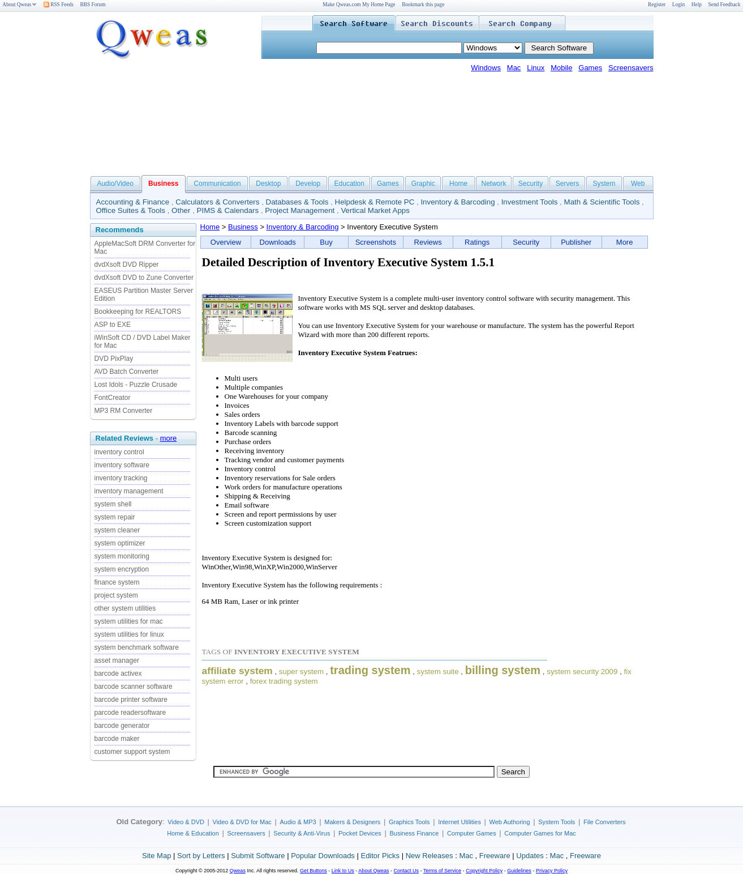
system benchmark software (137, 647)
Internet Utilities (459, 822)
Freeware (494, 855)
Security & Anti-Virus (301, 833)
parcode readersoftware (130, 713)
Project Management (299, 210)
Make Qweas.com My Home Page (359, 4)
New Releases (429, 855)
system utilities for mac (129, 621)
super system (301, 671)
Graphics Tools (409, 822)
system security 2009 (582, 671)
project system (116, 595)
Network (493, 183)
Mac (514, 67)
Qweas (238, 870)
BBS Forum (93, 4)
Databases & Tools (297, 202)
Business (243, 227)
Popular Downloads (323, 855)
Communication (217, 183)
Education (349, 183)
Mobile (561, 67)
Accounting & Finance (133, 202)
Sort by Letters (201, 855)
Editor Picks (380, 855)
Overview (226, 242)
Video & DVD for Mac (242, 822)
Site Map (156, 855)
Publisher (576, 242)
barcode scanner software (134, 687)
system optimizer (120, 543)
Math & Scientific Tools (602, 202)
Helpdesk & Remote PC (375, 202)
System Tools (556, 822)
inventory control (119, 452)
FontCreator (113, 398)
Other (180, 210)
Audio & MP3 (298, 822)
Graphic (423, 183)
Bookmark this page (423, 4)
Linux (535, 67)
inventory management (129, 491)
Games (590, 67)
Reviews (428, 242)
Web (638, 183)
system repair (115, 517)
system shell (113, 504)
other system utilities (125, 608)
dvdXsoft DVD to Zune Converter (144, 278)
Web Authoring (509, 822)
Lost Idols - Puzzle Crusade (136, 385)
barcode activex (118, 673)
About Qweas (19, 4)
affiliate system (237, 670)
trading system (370, 670)
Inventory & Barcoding (457, 202)
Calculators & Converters (217, 202)
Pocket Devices (359, 833)
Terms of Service (442, 870)
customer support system (132, 752)
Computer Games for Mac (540, 833)
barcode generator (122, 726)
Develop (307, 183)
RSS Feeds (59, 4)
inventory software (122, 465)
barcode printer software (131, 700)
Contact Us (406, 870)
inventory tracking (121, 478)
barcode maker (117, 739)
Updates (529, 855)
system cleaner (117, 530)
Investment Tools (529, 202)
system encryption (122, 569)
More (624, 242)
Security (530, 183)
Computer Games (471, 833)
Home (458, 183)
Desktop (268, 183)
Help (697, 4)
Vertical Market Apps (375, 210)
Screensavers (630, 67)
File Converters (604, 822)
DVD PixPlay (114, 359)
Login (678, 4)
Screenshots (375, 242)
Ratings (477, 242)
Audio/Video (115, 183)
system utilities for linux (129, 634)
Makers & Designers (352, 822)
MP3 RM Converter (124, 411)
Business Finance (414, 833)
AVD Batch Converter (127, 372)
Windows (486, 67)
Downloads (278, 242)
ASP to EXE (113, 325)
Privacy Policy (552, 870)
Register (656, 4)
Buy (326, 242)
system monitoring (122, 556)
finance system (117, 582)
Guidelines (519, 870)
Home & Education (193, 833)
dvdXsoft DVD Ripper (127, 264)
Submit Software (258, 855)
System (603, 183)
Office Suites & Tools (131, 210)
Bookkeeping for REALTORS (138, 312)
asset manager (117, 660)
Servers (567, 183)
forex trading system (284, 681)
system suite (438, 671)
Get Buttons (313, 870)
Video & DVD (186, 822)
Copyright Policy (484, 870)
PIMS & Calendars (228, 210)
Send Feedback (724, 4)
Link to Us (343, 870)
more (168, 438)
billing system (502, 670)
